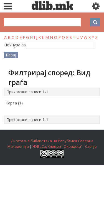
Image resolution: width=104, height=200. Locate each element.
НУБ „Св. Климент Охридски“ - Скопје (64, 146)
